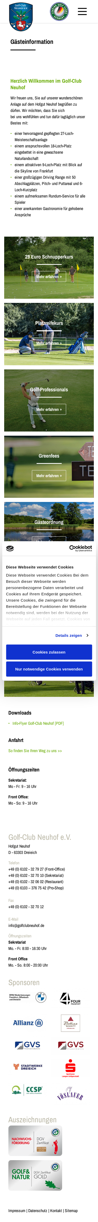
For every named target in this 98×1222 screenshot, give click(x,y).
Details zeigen (68, 635)
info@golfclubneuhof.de (26, 925)
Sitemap (71, 1210)
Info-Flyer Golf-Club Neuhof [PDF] (38, 723)
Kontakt (56, 1210)
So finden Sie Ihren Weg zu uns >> (35, 750)
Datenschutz (37, 1210)
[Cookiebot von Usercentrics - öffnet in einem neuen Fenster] (70, 548)
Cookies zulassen (49, 652)
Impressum (16, 1210)
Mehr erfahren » (49, 276)
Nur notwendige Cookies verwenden (49, 669)
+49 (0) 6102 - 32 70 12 (26, 906)
